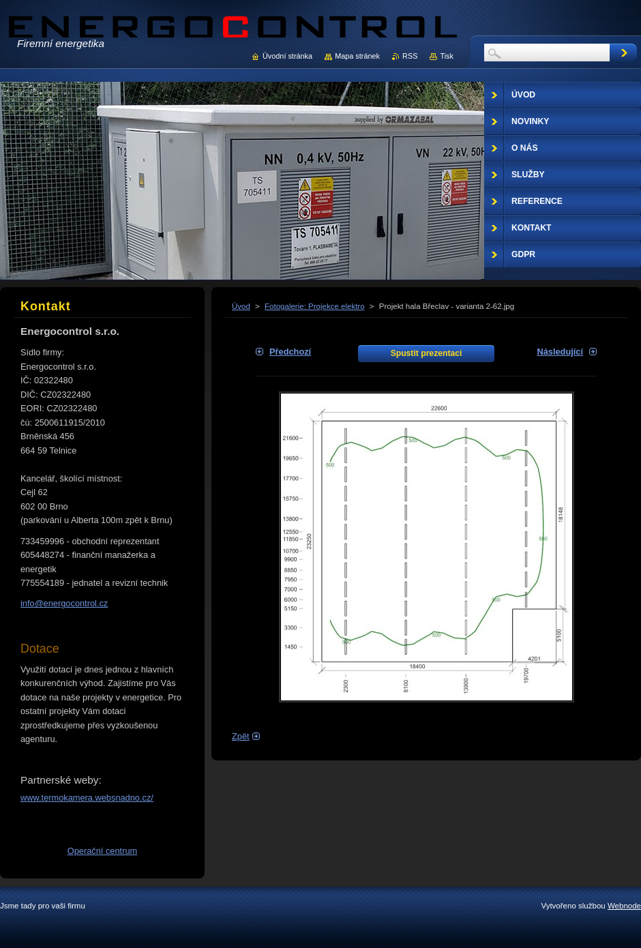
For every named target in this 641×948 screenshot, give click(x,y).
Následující (560, 351)
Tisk (446, 56)
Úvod (241, 306)
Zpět (241, 736)
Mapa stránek (357, 56)
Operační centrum (102, 851)
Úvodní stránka (287, 56)
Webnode (624, 906)
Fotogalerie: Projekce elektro (315, 306)
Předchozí (290, 351)
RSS (409, 56)
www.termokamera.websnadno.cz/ (86, 798)
